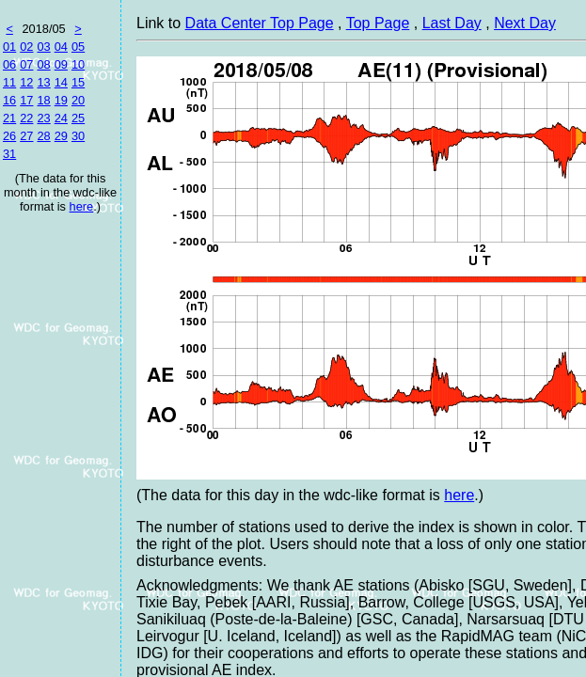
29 (61, 136)
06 (9, 64)
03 (43, 46)
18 (43, 100)
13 (43, 82)
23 (43, 118)
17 (26, 100)
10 (78, 64)
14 (61, 82)
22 (26, 118)
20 (78, 100)
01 (9, 46)
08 (43, 64)
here (82, 206)
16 (9, 100)
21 (9, 118)
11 (9, 82)
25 (78, 118)
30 (78, 136)
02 (26, 46)
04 (61, 46)
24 (61, 118)
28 (43, 136)
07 (26, 64)
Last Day (452, 23)
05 (78, 46)
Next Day (525, 23)
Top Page (378, 23)
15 (78, 82)
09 (61, 64)
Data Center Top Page (259, 23)
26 (9, 136)
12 (26, 82)
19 (61, 100)
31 (9, 154)
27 (26, 136)
